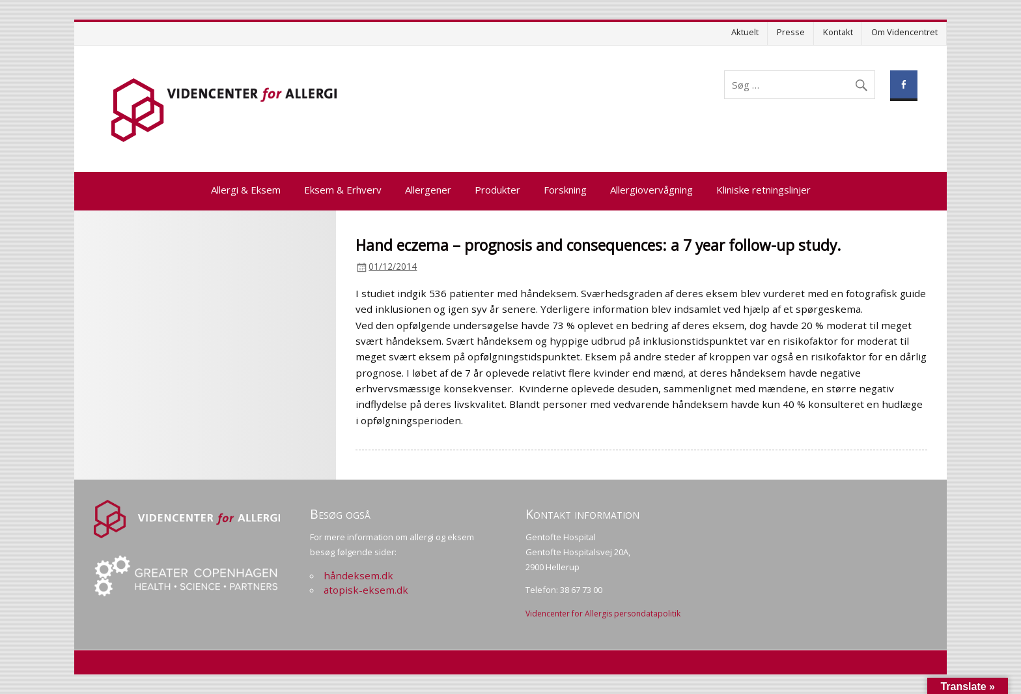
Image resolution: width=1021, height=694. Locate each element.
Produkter (497, 189)
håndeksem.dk (358, 575)
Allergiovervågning (651, 189)
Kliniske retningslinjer (763, 189)
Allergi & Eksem (246, 189)
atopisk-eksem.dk (366, 589)
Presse (791, 32)
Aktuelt (745, 32)
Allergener (428, 189)
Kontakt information (582, 514)
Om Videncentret (904, 32)
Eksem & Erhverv (343, 189)
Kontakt (838, 32)
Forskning (565, 189)
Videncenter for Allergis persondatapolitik (602, 613)
